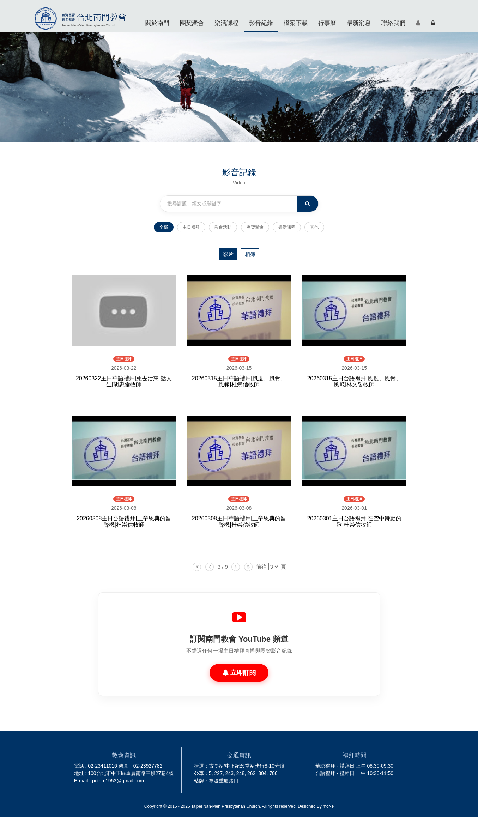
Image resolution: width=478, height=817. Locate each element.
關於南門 (157, 23)
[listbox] (273, 566)
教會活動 (222, 227)
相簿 (250, 254)
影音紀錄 (261, 23)
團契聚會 (192, 23)
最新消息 (359, 23)
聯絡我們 (393, 23)
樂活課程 (226, 23)
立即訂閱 (239, 672)
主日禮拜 (191, 227)
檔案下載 (296, 23)
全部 (163, 227)
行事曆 (327, 23)
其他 (314, 227)
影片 (228, 254)
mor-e (328, 806)
